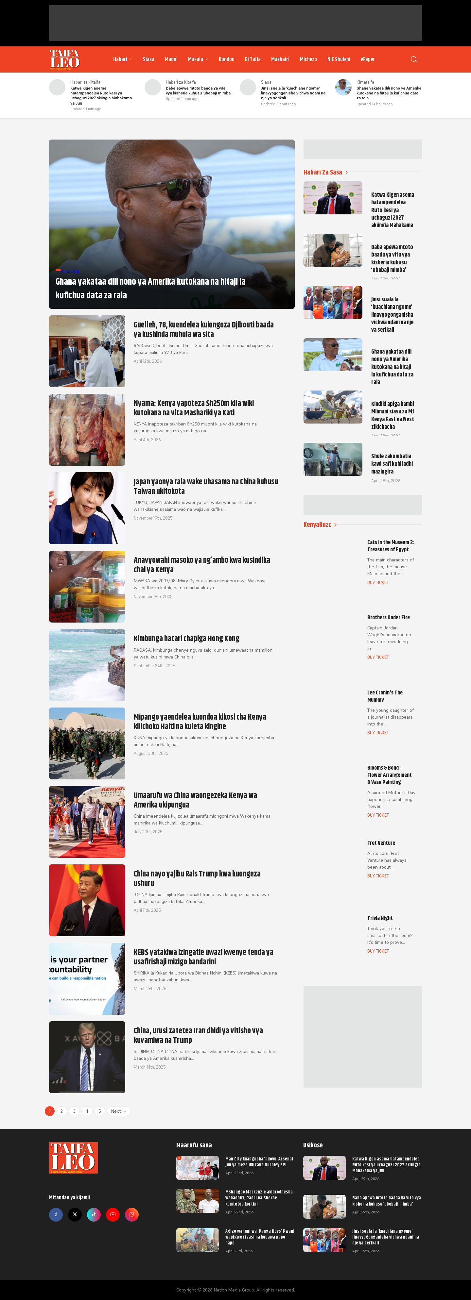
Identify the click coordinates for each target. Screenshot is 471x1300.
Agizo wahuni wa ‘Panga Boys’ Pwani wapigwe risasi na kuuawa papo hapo (259, 1236)
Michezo (308, 59)
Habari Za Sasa (326, 172)
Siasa (148, 59)
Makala (198, 59)
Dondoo (227, 59)
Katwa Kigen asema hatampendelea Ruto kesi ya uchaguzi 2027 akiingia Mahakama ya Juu (386, 1164)
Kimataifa (365, 82)
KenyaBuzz (320, 524)
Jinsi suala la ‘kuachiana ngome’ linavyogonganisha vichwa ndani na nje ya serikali (385, 1236)
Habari (122, 59)
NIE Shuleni (338, 59)
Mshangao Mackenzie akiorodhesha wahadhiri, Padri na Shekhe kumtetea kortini (259, 1197)
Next (119, 1111)
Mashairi (280, 59)
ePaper (368, 59)
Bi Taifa (253, 59)
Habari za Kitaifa (85, 82)
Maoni (171, 59)
